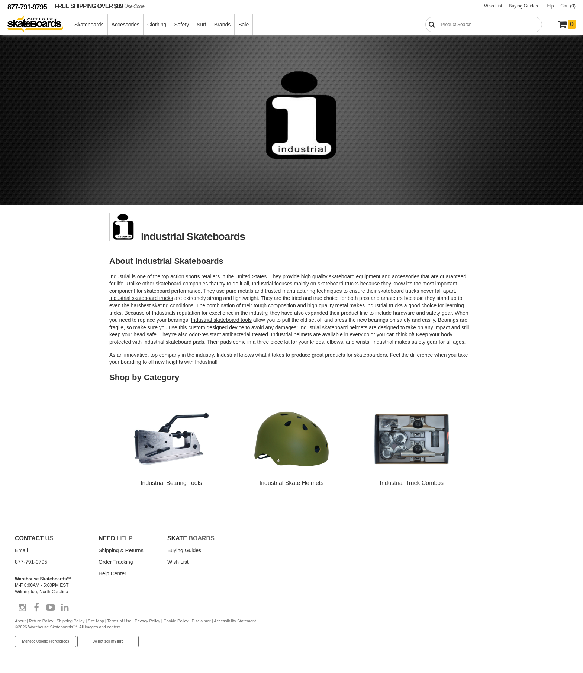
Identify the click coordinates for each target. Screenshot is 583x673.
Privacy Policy (147, 621)
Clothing (157, 24)
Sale (244, 24)
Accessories (126, 24)
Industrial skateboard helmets (333, 327)
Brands (223, 24)
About (20, 621)
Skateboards (89, 24)
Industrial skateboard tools (221, 320)
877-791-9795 (27, 7)
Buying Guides (523, 6)
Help (549, 6)
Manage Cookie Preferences (45, 641)
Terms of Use (119, 621)
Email (21, 550)
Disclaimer (200, 621)
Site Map (96, 621)
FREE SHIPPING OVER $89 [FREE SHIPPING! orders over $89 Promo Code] (99, 6)
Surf (202, 24)
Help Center (112, 573)
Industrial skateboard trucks (141, 298)
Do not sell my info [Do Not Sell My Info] (108, 641)
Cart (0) (568, 6)
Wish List (493, 6)
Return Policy (41, 621)
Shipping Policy (70, 621)
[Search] (483, 24)
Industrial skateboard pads (173, 342)
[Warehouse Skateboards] (39, 24)
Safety (181, 24)
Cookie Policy (176, 621)
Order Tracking (116, 562)
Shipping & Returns (121, 550)
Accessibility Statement (235, 621)
